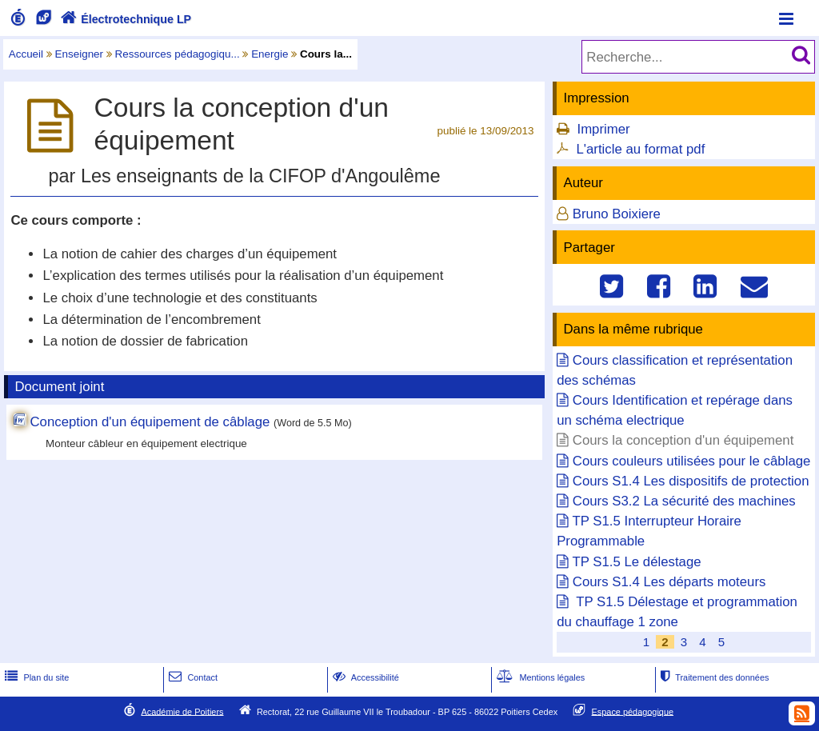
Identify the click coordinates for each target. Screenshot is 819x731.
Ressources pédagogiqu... (177, 54)
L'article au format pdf (640, 149)
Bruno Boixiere (617, 214)
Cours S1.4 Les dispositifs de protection (691, 481)
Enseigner (79, 54)
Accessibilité (364, 677)
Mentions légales (539, 677)
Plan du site (35, 677)
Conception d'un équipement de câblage (150, 421)
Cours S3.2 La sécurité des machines (684, 501)
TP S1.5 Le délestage (637, 561)
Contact (192, 677)
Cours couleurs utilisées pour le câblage (692, 461)
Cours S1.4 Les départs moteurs (669, 581)
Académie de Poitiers (182, 711)
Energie (269, 54)
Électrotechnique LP (124, 19)
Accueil (26, 54)
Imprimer (603, 129)
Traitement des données (713, 677)
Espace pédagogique (633, 711)
